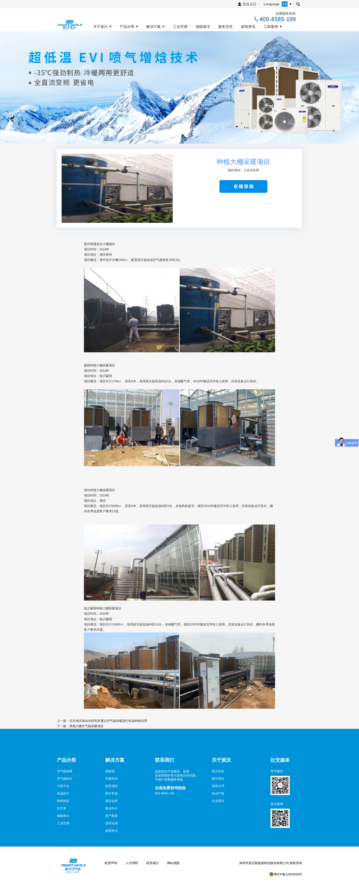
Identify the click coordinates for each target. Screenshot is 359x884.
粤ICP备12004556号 (288, 874)
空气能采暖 (64, 771)
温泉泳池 (111, 823)
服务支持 (225, 27)
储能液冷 (203, 27)
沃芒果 (61, 808)
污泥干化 (63, 786)
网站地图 (173, 863)
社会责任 (218, 801)
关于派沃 (100, 27)
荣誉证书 (218, 786)
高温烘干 (63, 793)
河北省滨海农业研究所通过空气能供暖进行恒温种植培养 (108, 721)
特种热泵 (63, 801)
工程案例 (271, 27)
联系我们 (152, 863)
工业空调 (180, 27)
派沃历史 (218, 771)
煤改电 (110, 771)
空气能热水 (64, 778)
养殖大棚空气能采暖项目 (86, 726)
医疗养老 (111, 793)
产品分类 (127, 27)
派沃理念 (218, 778)
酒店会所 (111, 801)
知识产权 (218, 793)
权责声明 (111, 863)
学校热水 (111, 778)
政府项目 (111, 786)
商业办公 (111, 808)
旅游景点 (111, 830)
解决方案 (153, 27)
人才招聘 (131, 863)
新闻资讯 (248, 27)
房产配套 (111, 816)
